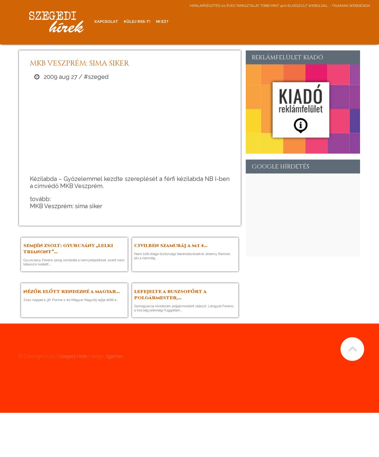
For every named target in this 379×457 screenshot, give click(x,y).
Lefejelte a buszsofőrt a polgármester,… (170, 295)
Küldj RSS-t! (137, 21)
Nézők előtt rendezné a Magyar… (71, 292)
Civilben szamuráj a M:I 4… (171, 246)
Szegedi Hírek (73, 356)
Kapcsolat (106, 21)
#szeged (96, 76)
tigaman (114, 356)
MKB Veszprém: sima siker (66, 206)
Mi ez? (162, 21)
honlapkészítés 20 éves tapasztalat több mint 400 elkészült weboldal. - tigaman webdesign (280, 6)
